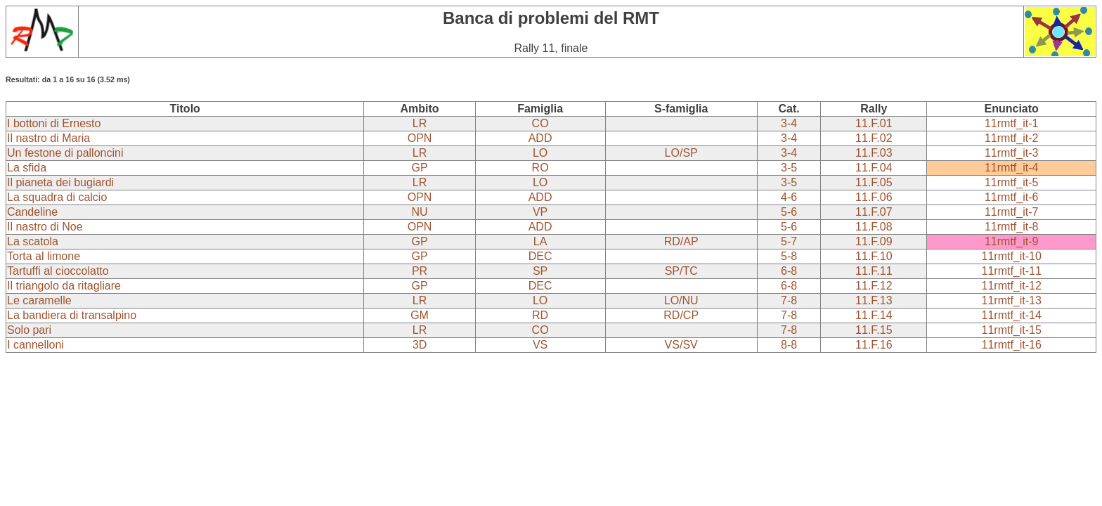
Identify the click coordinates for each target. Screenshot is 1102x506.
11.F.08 (873, 227)
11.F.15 (873, 330)
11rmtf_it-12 (1012, 286)
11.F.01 (873, 123)
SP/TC (681, 271)
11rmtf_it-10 (1012, 256)
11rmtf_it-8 (1011, 227)
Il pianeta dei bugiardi (60, 182)
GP (420, 168)
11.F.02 (873, 138)
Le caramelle (39, 300)
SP (540, 271)
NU (420, 212)
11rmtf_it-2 (1011, 138)
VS (540, 345)
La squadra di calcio (57, 197)
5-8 (789, 256)
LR (420, 123)
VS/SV (681, 345)
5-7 (789, 241)
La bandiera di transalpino (71, 315)
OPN (420, 138)
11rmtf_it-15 (1012, 330)
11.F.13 (873, 300)
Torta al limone (43, 256)
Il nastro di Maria (48, 138)
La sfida (26, 168)
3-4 (789, 123)
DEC (540, 256)
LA (540, 241)
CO (540, 123)
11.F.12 (873, 286)
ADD (540, 138)
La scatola (32, 241)
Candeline (32, 212)
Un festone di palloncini (65, 153)
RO (540, 168)
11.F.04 (873, 168)
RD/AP (681, 241)
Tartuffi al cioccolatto (58, 271)
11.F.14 (873, 315)
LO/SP (681, 153)
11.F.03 (873, 153)
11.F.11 (873, 271)
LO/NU (681, 300)
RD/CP (681, 315)
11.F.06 (873, 197)
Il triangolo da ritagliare (64, 286)
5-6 (789, 212)
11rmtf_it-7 (1011, 212)
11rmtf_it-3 (1011, 153)
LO (540, 153)
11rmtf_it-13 (1012, 300)
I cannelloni (35, 345)
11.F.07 (873, 212)
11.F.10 (873, 256)
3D (420, 345)
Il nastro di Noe (45, 227)
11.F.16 (873, 345)
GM (419, 315)
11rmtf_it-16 (1012, 345)
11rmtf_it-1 (1011, 123)
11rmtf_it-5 (1011, 182)
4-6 (789, 197)
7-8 (789, 300)
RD (540, 315)
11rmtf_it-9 (1011, 241)
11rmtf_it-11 (1012, 271)
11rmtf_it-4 (1011, 168)
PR (419, 271)
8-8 (789, 345)
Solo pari (29, 330)
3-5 (789, 168)
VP (540, 212)
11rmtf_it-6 (1011, 197)
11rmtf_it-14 (1012, 315)
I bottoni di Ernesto (54, 123)
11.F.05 (873, 182)
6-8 (789, 271)
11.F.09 (873, 241)
